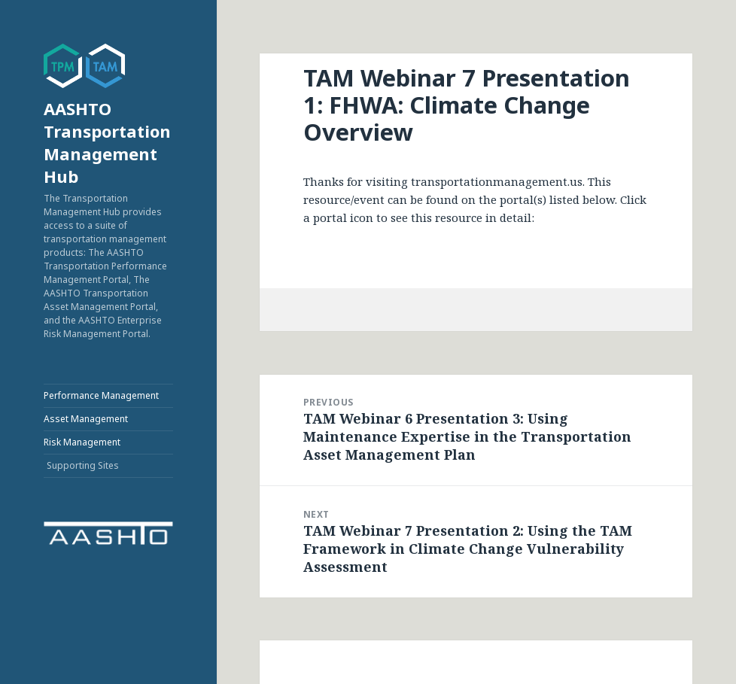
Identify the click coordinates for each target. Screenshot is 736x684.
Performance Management (101, 395)
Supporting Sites (83, 465)
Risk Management (82, 442)
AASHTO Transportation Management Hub (107, 142)
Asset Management (86, 418)
